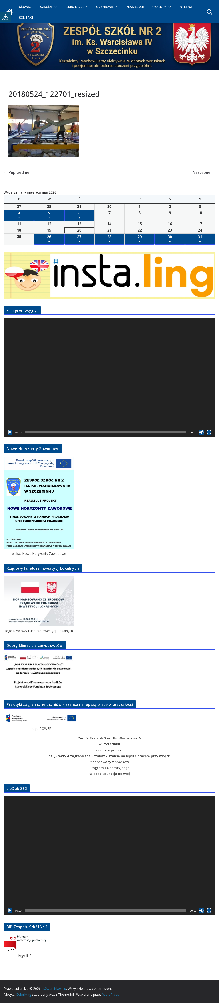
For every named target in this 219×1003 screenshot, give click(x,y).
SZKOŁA (46, 6)
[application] (109, 377)
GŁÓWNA (25, 6)
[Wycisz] (201, 432)
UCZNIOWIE (105, 6)
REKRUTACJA (74, 6)
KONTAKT (26, 17)
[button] (54, 7)
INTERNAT (186, 6)
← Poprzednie (16, 172)
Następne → (204, 172)
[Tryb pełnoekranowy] (209, 432)
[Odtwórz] (10, 432)
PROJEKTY (158, 6)
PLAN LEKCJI (135, 6)
